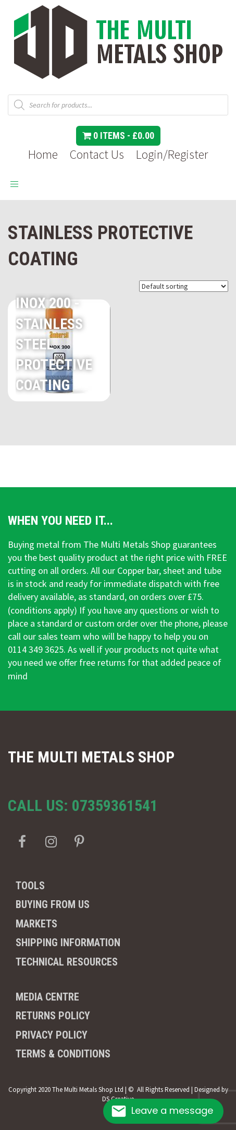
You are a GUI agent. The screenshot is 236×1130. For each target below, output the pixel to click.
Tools (30, 885)
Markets (36, 923)
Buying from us (53, 904)
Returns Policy (53, 1015)
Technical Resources (67, 962)
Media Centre (47, 997)
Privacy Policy (52, 1035)
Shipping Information (68, 942)
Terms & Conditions (63, 1053)
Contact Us (97, 154)
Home (43, 154)
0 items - (118, 135)
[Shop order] (183, 286)
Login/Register (172, 154)
